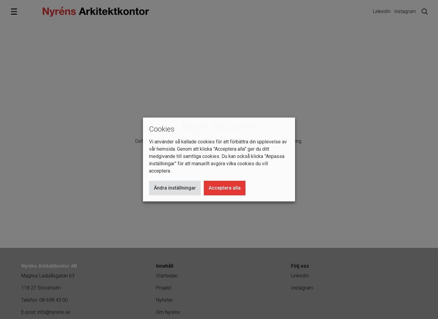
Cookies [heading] (162, 129)
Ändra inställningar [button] (175, 188)
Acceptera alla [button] (225, 188)
